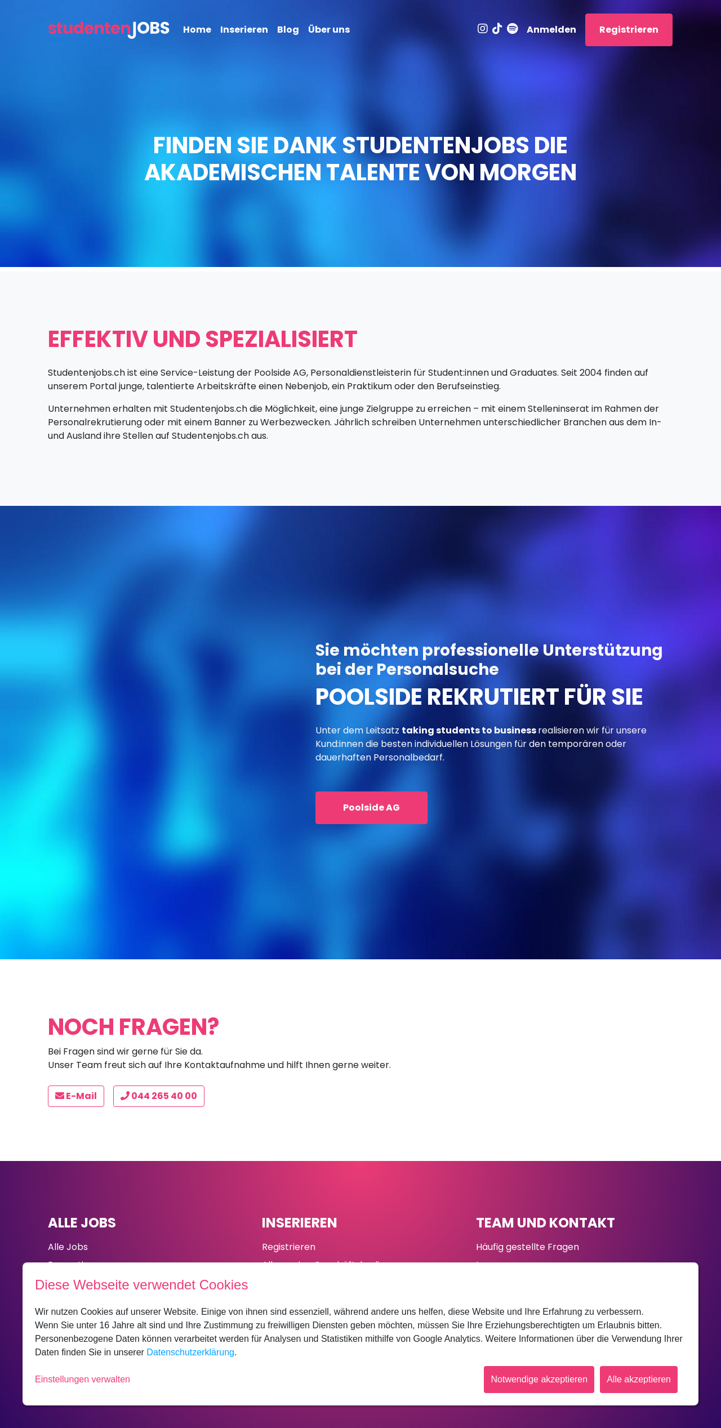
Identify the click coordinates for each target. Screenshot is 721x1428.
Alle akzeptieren (639, 1379)
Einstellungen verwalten (82, 1379)
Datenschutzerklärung (190, 1352)
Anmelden (551, 29)
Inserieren (244, 29)
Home (197, 29)
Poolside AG (371, 807)
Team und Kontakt (545, 1222)
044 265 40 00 (159, 1095)
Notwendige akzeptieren (539, 1379)
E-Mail (76, 1095)
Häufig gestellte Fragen (527, 1246)
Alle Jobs (82, 1222)
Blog (288, 29)
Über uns (329, 29)
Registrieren (628, 29)
